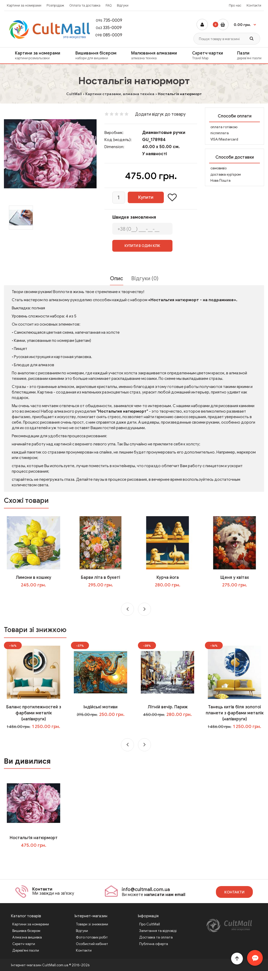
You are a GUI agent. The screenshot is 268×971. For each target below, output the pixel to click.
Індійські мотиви (100, 707)
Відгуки (122, 5)
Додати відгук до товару (160, 114)
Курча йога (168, 577)
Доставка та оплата (156, 937)
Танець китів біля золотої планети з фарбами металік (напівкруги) (235, 713)
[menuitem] (34, 55)
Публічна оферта (153, 944)
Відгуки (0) (144, 278)
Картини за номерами (24, 5)
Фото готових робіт (92, 937)
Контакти (254, 5)
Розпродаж (55, 5)
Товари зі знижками (92, 924)
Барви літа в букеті (100, 577)
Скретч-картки (209, 56)
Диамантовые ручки (163, 132)
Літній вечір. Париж (168, 707)
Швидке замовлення (134, 217)
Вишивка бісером (26, 931)
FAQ (108, 5)
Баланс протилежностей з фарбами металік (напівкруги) (33, 713)
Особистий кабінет (92, 944)
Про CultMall (149, 924)
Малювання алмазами (156, 56)
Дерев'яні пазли (25, 950)
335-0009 (106, 27)
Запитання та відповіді (158, 931)
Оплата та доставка (84, 5)
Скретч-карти (23, 944)
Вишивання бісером (97, 56)
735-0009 (106, 20)
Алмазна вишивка (27, 937)
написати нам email (164, 894)
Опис (116, 278)
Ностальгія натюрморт (34, 837)
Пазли (250, 56)
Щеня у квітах (234, 577)
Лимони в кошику (33, 577)
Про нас (235, 5)
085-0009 (106, 35)
